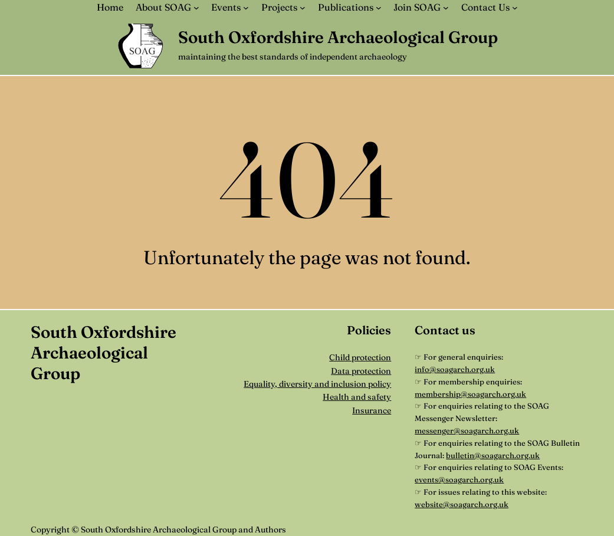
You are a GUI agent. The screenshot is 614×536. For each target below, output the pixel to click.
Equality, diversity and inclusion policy (317, 384)
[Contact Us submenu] (515, 8)
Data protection (361, 371)
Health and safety (357, 397)
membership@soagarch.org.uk (470, 394)
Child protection (360, 357)
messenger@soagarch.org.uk (467, 430)
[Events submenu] (246, 8)
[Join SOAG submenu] (446, 8)
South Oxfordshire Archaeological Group (338, 37)
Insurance (371, 410)
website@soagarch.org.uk (461, 504)
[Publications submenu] (379, 8)
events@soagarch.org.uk (459, 479)
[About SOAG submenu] (196, 8)
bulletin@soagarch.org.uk (493, 455)
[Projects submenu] (303, 8)
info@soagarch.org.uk (455, 369)
